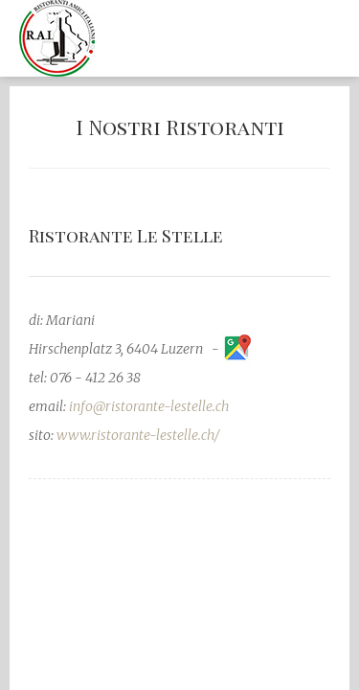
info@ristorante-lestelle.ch (149, 406)
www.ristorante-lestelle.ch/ (138, 435)
